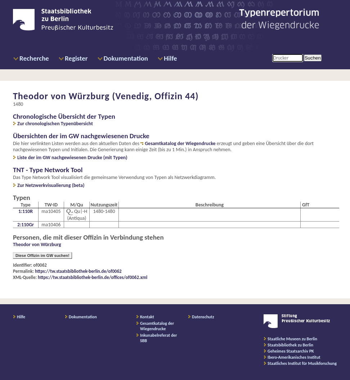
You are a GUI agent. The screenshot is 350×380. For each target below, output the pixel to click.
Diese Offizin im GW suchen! (42, 255)
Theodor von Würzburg (37, 244)
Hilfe (170, 58)
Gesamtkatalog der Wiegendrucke (180, 143)
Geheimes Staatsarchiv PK (291, 351)
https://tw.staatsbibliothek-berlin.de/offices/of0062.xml (92, 277)
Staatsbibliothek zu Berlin (290, 345)
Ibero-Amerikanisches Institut (294, 357)
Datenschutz (203, 316)
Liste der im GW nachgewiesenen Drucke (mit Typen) (72, 157)
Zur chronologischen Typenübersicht (55, 124)
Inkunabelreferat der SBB (158, 338)
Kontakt (147, 316)
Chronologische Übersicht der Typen (64, 116)
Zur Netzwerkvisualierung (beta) (51, 185)
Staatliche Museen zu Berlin (292, 338)
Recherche (34, 58)
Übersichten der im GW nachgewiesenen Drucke (81, 136)
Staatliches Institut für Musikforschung (302, 363)
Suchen (313, 58)
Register (76, 58)
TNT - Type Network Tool (47, 170)
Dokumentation (126, 58)
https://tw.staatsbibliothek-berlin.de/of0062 (78, 271)
